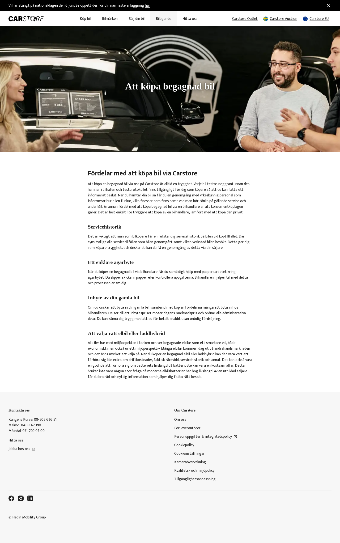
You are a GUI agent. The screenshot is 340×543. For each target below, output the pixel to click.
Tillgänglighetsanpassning (195, 479)
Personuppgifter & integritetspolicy (205, 437)
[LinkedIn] (30, 498)
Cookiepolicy (184, 445)
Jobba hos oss (21, 449)
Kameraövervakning (190, 462)
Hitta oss (190, 19)
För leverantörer (187, 428)
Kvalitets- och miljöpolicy (194, 471)
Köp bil (85, 19)
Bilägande (163, 19)
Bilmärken (110, 19)
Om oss (180, 420)
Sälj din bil (136, 19)
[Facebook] (11, 498)
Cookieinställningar (189, 454)
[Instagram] (21, 498)
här (147, 5)
